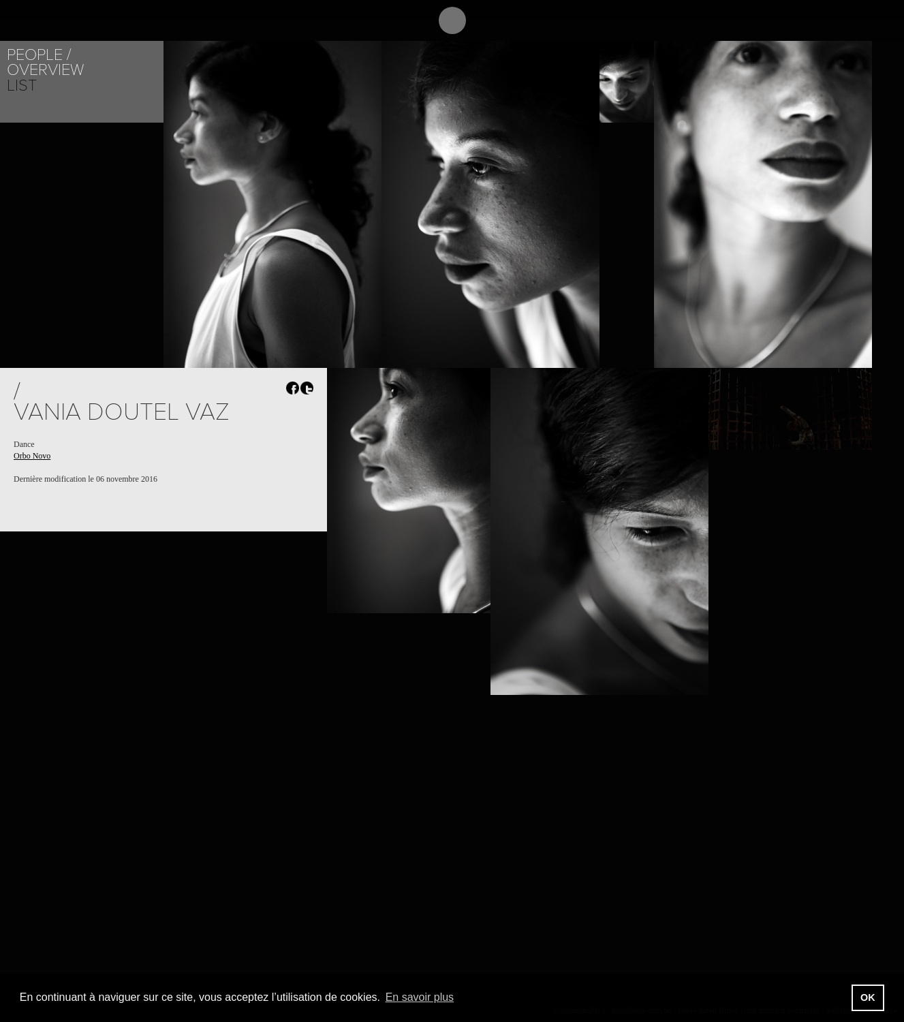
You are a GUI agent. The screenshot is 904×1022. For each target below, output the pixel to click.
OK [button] (867, 997)
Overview (45, 70)
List (22, 85)
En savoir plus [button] (420, 997)
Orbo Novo (32, 456)
